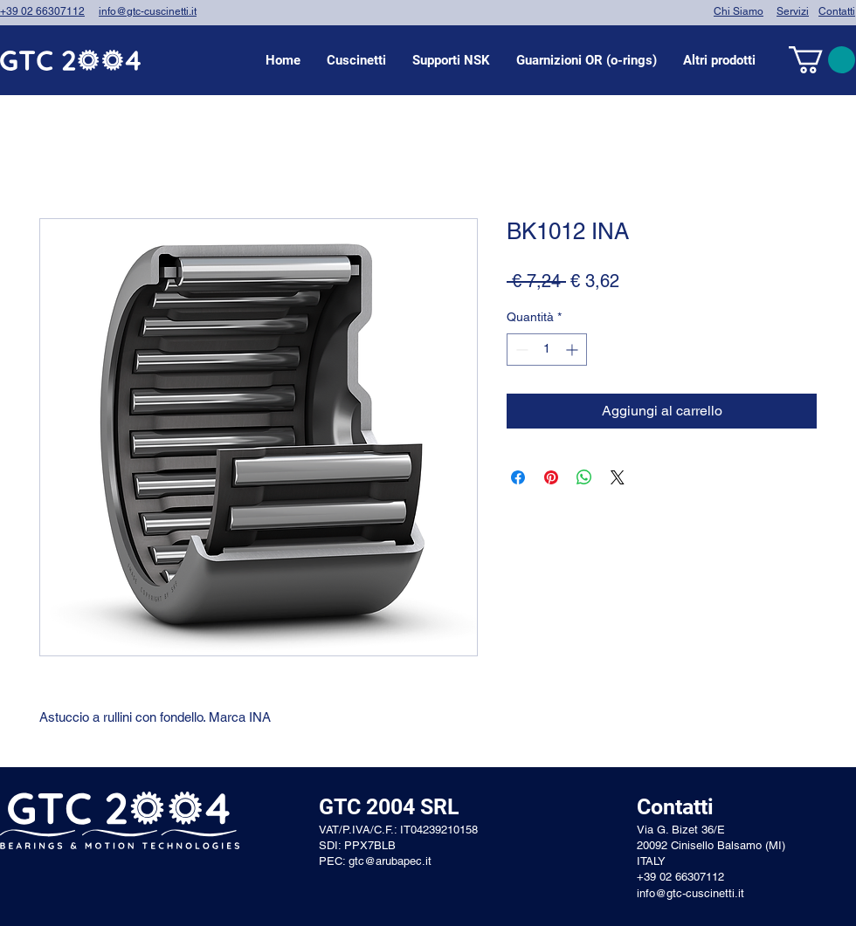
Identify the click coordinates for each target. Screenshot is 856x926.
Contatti (836, 11)
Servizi (793, 11)
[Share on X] (617, 477)
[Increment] (573, 349)
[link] (822, 59)
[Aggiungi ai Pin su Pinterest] (551, 477)
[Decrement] (520, 349)
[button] (356, 60)
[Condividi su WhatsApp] (584, 477)
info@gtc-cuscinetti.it (148, 11)
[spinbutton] (547, 349)
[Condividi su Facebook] (517, 477)
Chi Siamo (738, 11)
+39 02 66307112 (42, 11)
